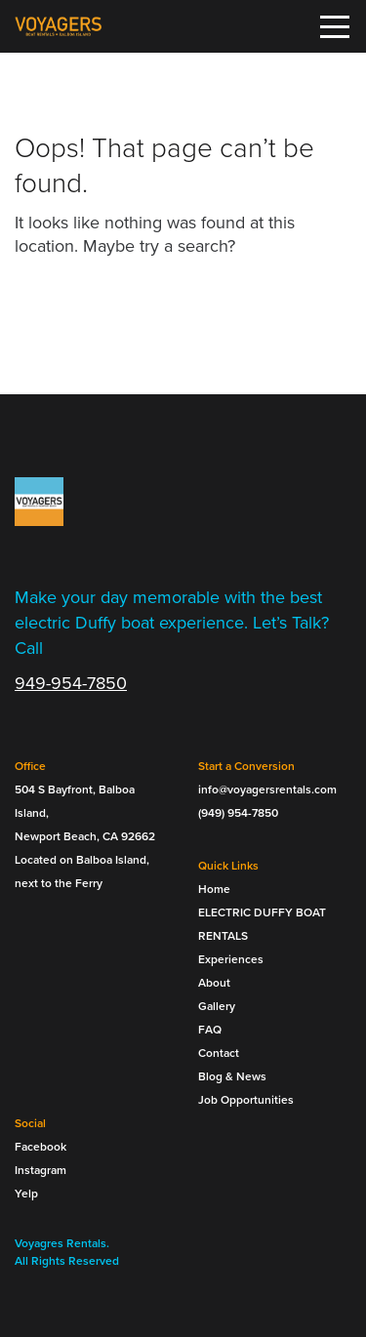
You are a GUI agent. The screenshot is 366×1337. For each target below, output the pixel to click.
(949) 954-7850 (238, 813)
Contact (218, 1053)
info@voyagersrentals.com (267, 789)
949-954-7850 (71, 683)
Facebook (40, 1147)
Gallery (216, 1006)
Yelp (26, 1193)
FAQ (210, 1029)
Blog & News (232, 1076)
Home (214, 889)
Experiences (231, 959)
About (214, 983)
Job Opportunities (246, 1100)
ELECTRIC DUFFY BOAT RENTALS (262, 924)
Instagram (40, 1170)
